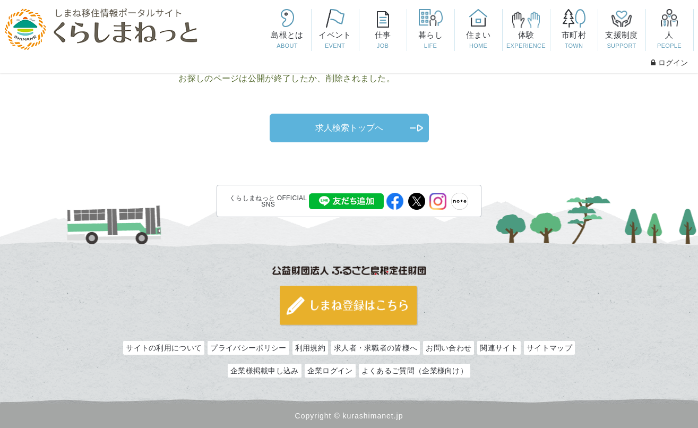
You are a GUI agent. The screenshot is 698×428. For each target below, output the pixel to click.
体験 (526, 40)
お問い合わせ (448, 348)
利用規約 (310, 348)
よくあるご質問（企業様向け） (414, 370)
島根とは (287, 40)
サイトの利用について (164, 348)
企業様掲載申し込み (264, 370)
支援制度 (621, 40)
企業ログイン (330, 370)
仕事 (382, 40)
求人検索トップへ (349, 127)
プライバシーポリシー (248, 348)
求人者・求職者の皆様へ (375, 348)
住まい (478, 40)
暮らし (430, 40)
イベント (335, 40)
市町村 (573, 40)
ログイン (669, 62)
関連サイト (499, 348)
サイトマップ (549, 348)
